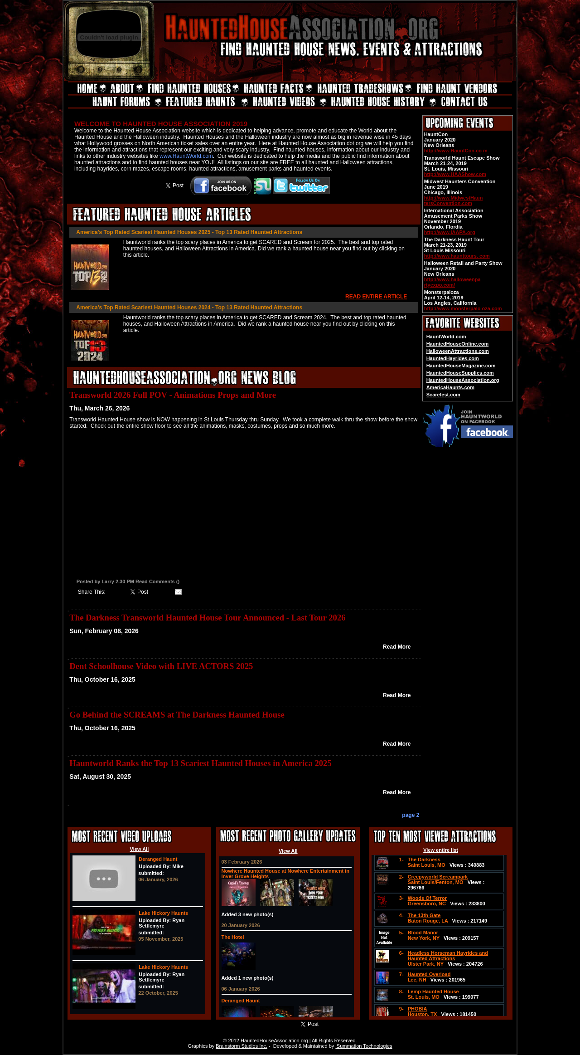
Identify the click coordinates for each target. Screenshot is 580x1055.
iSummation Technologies (363, 1046)
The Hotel (233, 937)
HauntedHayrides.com (452, 358)
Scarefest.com (443, 394)
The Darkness (424, 859)
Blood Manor (423, 932)
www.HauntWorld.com (186, 156)
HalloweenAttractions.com (457, 351)
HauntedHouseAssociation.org (462, 380)
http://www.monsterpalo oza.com (463, 308)
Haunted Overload (429, 974)
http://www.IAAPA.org (449, 232)
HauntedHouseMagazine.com (461, 365)
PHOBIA (417, 1008)
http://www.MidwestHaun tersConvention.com (453, 200)
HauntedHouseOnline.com (457, 344)
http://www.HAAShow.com (455, 174)
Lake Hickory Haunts (163, 913)
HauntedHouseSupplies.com (460, 373)
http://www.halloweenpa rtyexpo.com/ (452, 282)
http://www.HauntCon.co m (456, 150)
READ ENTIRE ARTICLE (376, 296)
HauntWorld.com (446, 336)
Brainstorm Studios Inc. (241, 1046)
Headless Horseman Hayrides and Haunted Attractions (448, 955)
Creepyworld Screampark (438, 876)
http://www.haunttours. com (457, 256)
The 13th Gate (424, 915)
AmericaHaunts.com (450, 387)
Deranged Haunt (158, 859)
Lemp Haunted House (433, 991)
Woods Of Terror (427, 898)
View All (139, 849)
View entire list (440, 850)
